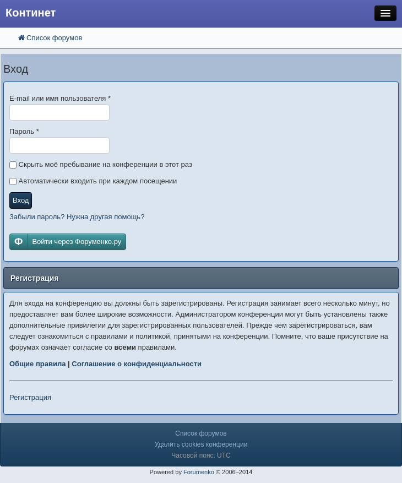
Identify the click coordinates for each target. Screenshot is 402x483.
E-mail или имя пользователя (60, 98)
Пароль (24, 131)
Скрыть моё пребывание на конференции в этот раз (100, 164)
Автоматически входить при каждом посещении (93, 181)
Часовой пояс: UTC (200, 455)
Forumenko (198, 472)
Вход (21, 200)
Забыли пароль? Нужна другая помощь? (76, 217)
